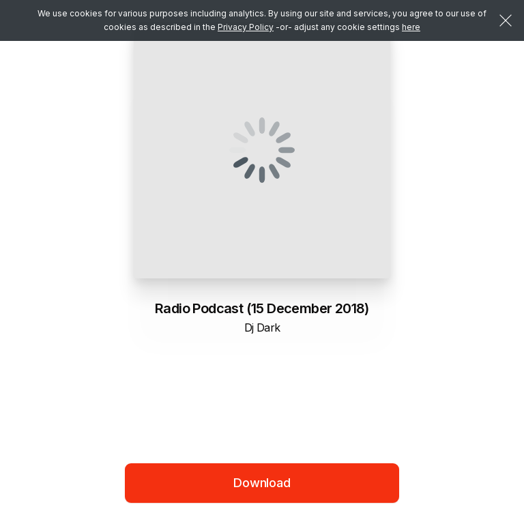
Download (262, 483)
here (411, 27)
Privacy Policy (246, 27)
